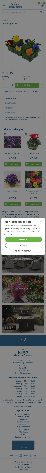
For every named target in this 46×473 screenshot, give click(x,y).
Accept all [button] (24, 239)
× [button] (41, 221)
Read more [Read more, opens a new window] (8, 234)
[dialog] (23, 236)
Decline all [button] (24, 245)
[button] (23, 251)
